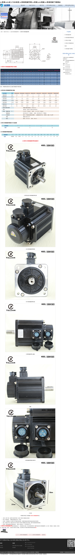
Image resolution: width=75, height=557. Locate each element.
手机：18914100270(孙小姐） (30, 546)
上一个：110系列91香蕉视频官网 (21, 534)
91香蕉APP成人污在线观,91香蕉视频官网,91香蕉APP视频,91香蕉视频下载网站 (30, 2)
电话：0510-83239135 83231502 (30, 542)
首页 (1, 31)
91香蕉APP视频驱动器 (69, 43)
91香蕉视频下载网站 (69, 48)
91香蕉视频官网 (68, 34)
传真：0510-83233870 (28, 544)
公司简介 (1, 545)
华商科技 (37, 552)
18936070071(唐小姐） (30, 548)
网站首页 (23, 5)
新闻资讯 (60, 5)
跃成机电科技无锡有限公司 (69, 552)
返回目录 (43, 534)
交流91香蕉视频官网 (14, 31)
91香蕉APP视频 (68, 40)
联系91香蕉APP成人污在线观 (69, 8)
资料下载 (42, 5)
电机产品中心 (32, 5)
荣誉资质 (1, 547)
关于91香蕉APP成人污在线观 (51, 8)
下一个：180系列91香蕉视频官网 (34, 534)
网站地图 (14, 547)
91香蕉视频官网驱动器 (69, 37)
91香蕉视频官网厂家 (27, 524)
